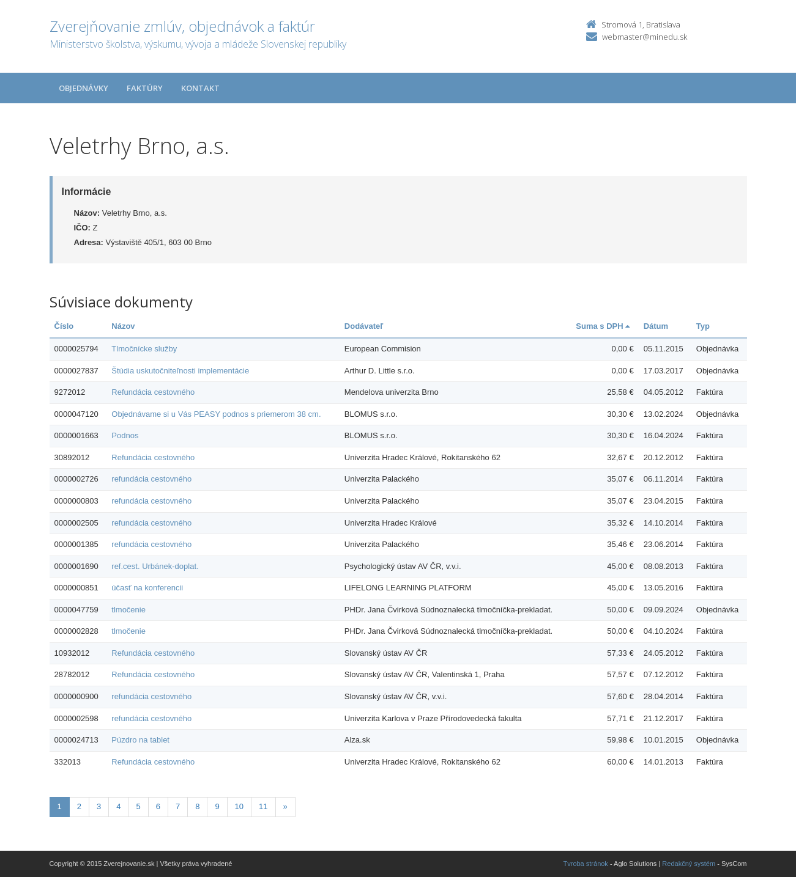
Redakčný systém (688, 863)
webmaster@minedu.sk (644, 36)
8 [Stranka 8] (197, 806)
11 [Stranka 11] (263, 806)
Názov (123, 326)
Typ (703, 326)
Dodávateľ (364, 326)
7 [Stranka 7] (178, 806)
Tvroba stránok (586, 863)
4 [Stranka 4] (118, 806)
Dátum (656, 326)
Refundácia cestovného (153, 392)
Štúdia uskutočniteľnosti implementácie (180, 370)
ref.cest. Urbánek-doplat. (154, 566)
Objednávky (83, 88)
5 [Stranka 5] (138, 806)
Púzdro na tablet (140, 739)
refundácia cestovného (151, 478)
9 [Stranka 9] (217, 806)
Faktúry (145, 88)
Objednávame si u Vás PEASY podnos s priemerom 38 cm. (216, 414)
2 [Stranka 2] (79, 806)
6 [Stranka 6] (158, 806)
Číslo (64, 326)
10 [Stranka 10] (239, 806)
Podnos (124, 435)
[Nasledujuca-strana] (285, 807)
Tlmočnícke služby (144, 348)
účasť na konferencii (147, 587)
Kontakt (200, 88)
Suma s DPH (603, 326)
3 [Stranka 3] (99, 806)
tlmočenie (128, 609)
